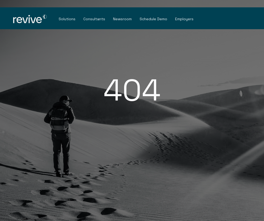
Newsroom (122, 19)
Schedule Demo (153, 19)
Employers (184, 19)
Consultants (94, 19)
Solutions (67, 19)
